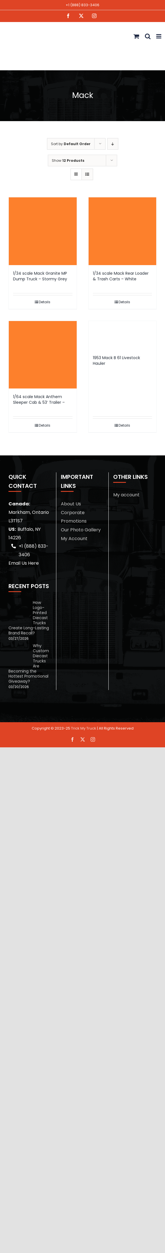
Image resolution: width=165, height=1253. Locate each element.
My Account (74, 538)
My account (126, 495)
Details (44, 302)
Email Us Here (23, 563)
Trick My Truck (83, 728)
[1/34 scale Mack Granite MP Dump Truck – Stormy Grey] (43, 231)
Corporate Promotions (74, 516)
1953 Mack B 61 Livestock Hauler (116, 360)
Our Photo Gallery (81, 530)
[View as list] (87, 174)
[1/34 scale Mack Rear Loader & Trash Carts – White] (123, 231)
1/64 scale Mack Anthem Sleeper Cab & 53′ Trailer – (39, 399)
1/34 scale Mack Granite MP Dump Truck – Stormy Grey (40, 276)
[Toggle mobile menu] (159, 36)
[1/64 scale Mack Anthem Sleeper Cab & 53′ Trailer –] (43, 355)
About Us (71, 504)
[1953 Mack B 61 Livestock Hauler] (123, 335)
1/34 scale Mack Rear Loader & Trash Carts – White (121, 276)
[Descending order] (112, 144)
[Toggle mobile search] (148, 36)
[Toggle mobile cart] (136, 36)
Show (68, 160)
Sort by (71, 143)
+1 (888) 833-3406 (82, 5)
